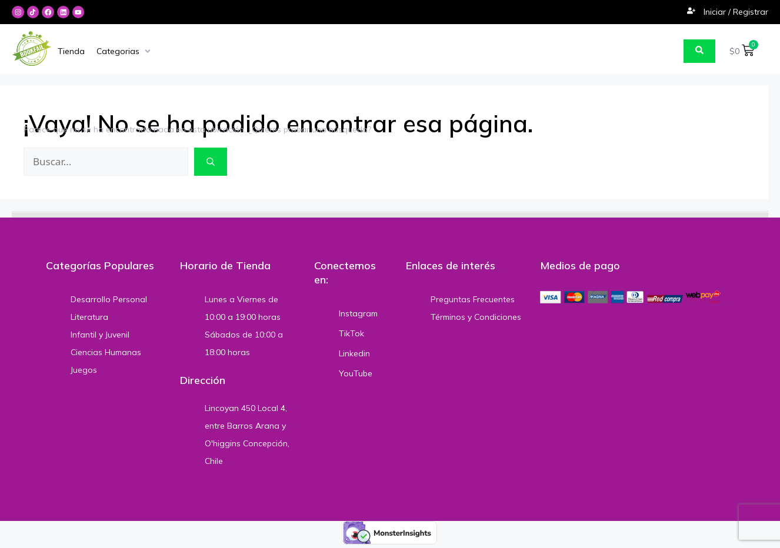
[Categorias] (125, 52)
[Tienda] (71, 52)
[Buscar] (210, 162)
